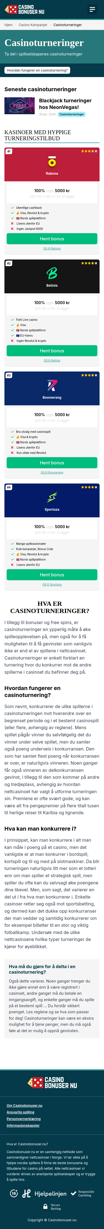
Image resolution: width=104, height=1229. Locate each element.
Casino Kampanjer (33, 25)
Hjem (8, 25)
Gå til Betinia (52, 360)
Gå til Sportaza (52, 584)
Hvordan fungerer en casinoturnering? (37, 70)
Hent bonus (52, 238)
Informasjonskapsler (23, 1125)
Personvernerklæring (24, 1119)
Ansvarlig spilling (20, 1112)
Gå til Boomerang (52, 472)
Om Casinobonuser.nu (24, 1105)
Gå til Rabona (51, 248)
